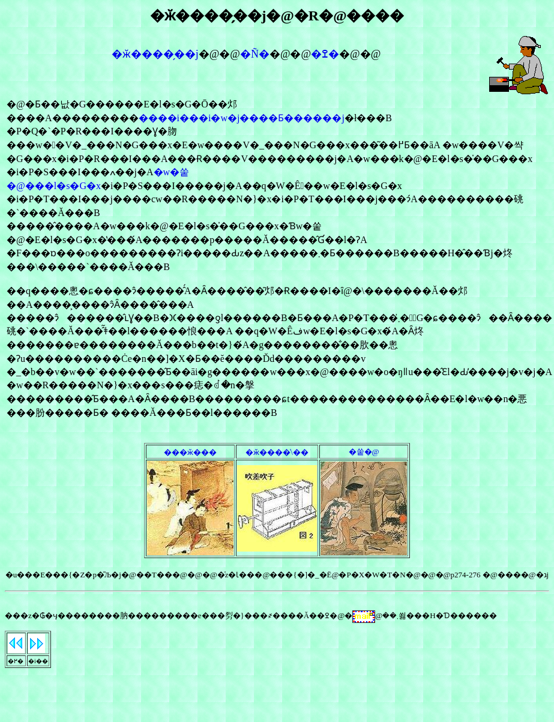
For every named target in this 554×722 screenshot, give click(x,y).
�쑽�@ (364, 451)
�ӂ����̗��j (155, 54)
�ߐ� (325, 54)
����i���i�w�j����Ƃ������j (242, 118)
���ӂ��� (190, 452)
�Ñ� (254, 54)
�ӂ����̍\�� (277, 452)
